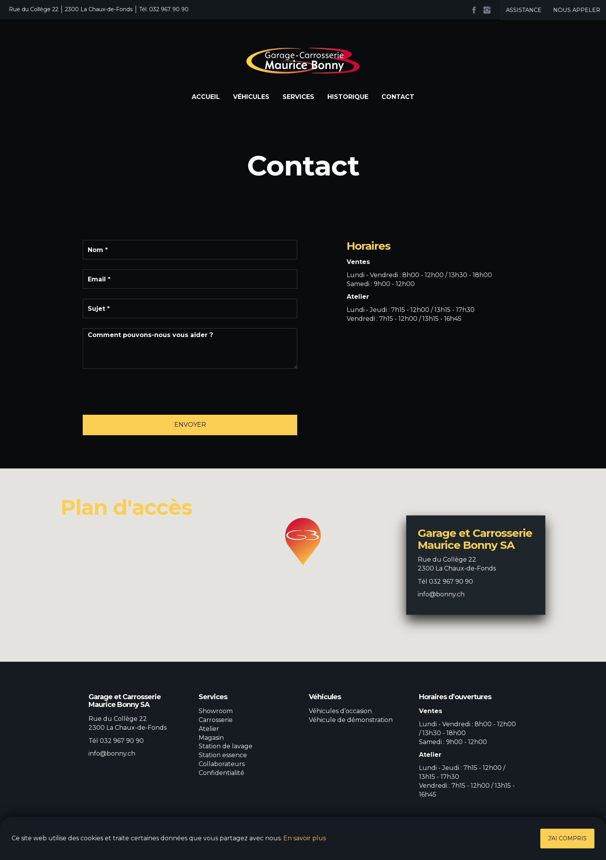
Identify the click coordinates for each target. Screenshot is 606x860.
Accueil (206, 96)
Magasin (211, 737)
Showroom (216, 711)
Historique (347, 96)
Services (298, 96)
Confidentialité (221, 773)
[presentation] (141, 394)
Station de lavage (225, 746)
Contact (397, 96)
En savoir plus (304, 838)
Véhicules (251, 96)
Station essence (223, 755)
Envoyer (190, 424)
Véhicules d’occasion (340, 711)
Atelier (209, 728)
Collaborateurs (222, 764)
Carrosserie (216, 720)
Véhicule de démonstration (351, 720)
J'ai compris (567, 838)
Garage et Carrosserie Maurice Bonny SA (303, 60)
